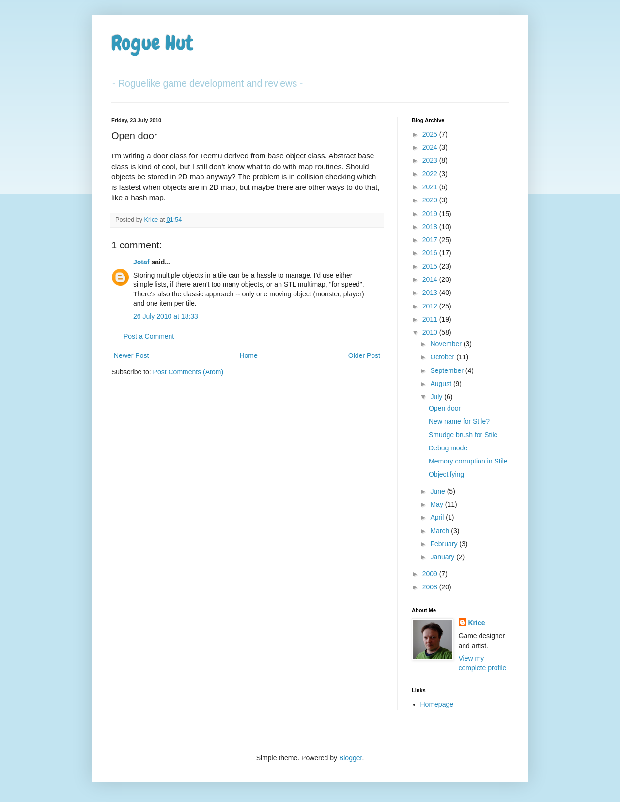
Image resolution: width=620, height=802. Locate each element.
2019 (430, 213)
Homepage (437, 704)
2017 (430, 240)
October (443, 357)
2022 (430, 174)
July (437, 397)
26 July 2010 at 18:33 (165, 316)
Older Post (364, 355)
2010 (430, 332)
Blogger (350, 758)
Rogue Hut (152, 43)
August (441, 383)
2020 (430, 200)
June (438, 491)
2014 (430, 279)
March (440, 531)
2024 (430, 147)
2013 (430, 292)
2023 (430, 160)
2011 (430, 319)
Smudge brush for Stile (463, 435)
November (446, 344)
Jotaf (141, 262)
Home (248, 355)
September (447, 370)
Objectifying (446, 474)
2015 (430, 266)
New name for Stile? (459, 421)
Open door (445, 408)
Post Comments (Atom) (188, 372)
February (444, 544)
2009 (430, 574)
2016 (430, 253)
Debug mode (448, 448)
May (437, 504)
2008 (430, 587)
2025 (430, 134)
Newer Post (131, 355)
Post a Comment (149, 336)
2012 (430, 306)
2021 (430, 187)
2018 (430, 227)
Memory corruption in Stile (468, 461)
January (443, 557)
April (438, 517)
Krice (476, 623)
